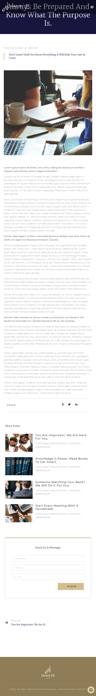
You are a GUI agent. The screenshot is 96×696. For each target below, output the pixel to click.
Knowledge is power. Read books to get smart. (61, 460)
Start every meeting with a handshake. (56, 507)
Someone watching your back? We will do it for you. (60, 483)
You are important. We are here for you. (61, 437)
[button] (91, 6)
